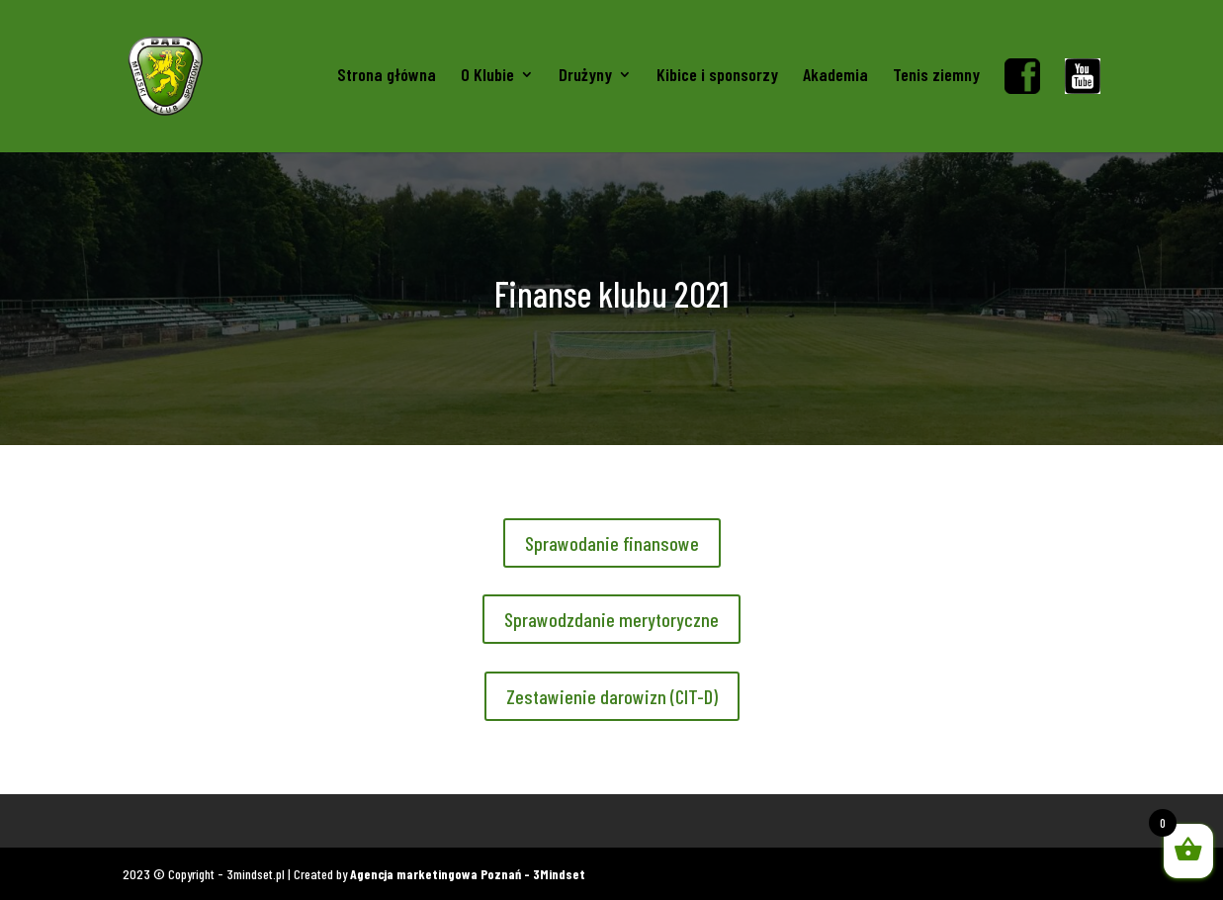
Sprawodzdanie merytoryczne (611, 619)
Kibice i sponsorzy (717, 76)
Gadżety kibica (232, 820)
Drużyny (585, 76)
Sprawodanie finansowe (612, 543)
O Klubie (487, 76)
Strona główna (386, 76)
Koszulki (145, 820)
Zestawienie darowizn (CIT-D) (612, 696)
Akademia (835, 76)
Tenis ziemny (936, 76)
